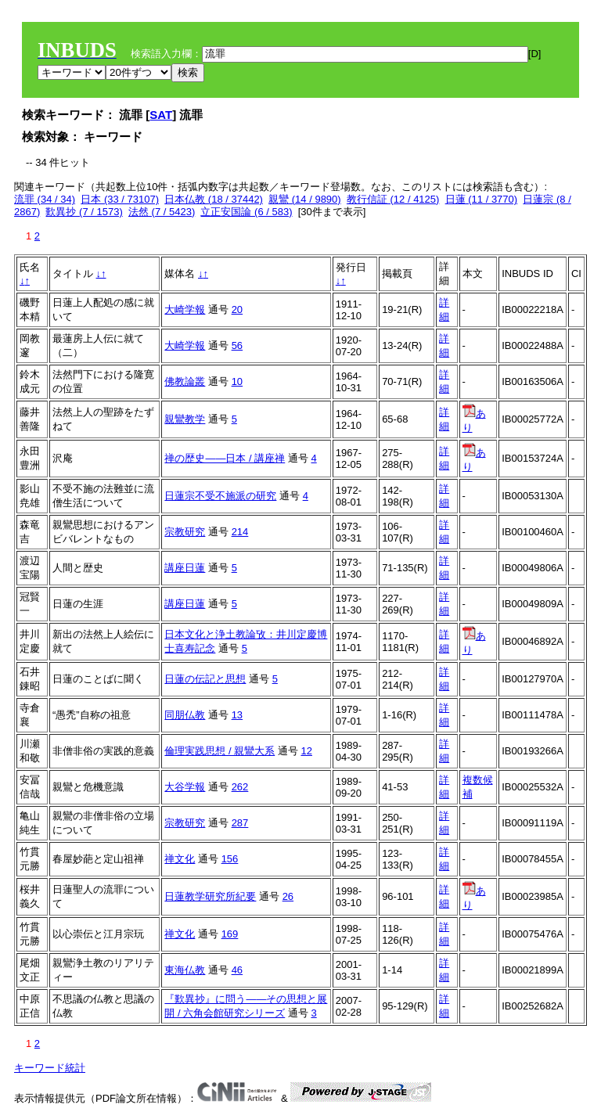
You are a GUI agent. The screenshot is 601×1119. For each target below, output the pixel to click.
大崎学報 (184, 309)
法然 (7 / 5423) (161, 212)
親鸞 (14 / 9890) (304, 199)
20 (237, 309)
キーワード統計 (49, 1068)
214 (240, 532)
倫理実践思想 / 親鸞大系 (219, 751)
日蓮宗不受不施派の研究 (220, 496)
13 (237, 715)
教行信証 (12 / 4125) (393, 199)
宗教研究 (184, 532)
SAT (160, 114)
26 (288, 896)
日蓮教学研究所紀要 (210, 896)
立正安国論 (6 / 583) (246, 212)
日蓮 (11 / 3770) (481, 199)
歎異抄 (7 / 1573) (83, 212)
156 (230, 859)
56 (237, 345)
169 (230, 934)
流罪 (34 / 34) (44, 199)
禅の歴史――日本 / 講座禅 (224, 458)
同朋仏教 (184, 715)
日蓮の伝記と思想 (205, 679)
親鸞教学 (184, 419)
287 (240, 823)
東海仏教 (184, 970)
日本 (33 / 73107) (120, 199)
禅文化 (179, 859)
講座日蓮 (184, 568)
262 (240, 787)
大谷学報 (184, 787)
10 (237, 381)
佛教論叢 (184, 381)
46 (237, 970)
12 (305, 751)
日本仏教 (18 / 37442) (213, 199)
